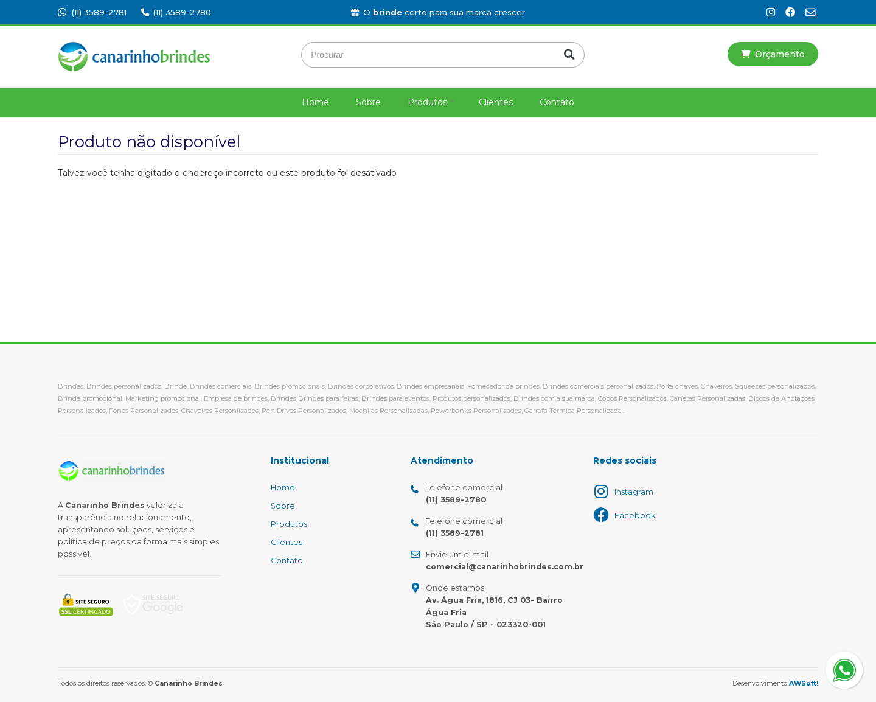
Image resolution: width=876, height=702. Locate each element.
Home (315, 102)
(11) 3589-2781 (92, 12)
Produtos (427, 102)
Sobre (368, 102)
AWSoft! (803, 683)
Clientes (496, 102)
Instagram (633, 491)
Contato (557, 102)
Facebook (634, 515)
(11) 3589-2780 (176, 12)
